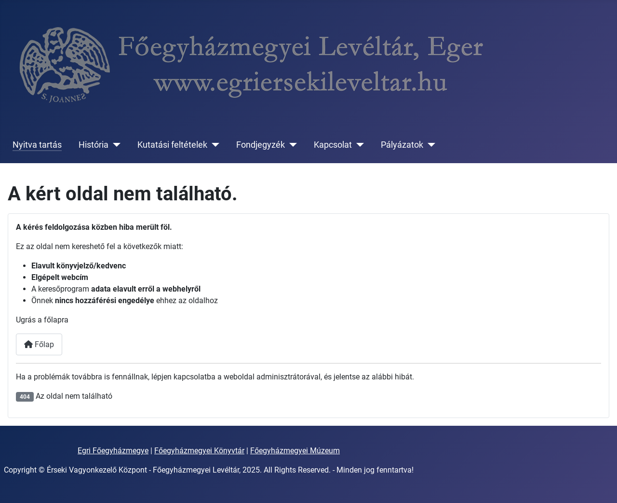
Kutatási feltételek (172, 145)
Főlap (39, 344)
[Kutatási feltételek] (213, 145)
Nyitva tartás (37, 145)
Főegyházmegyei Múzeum (295, 450)
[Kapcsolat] (358, 145)
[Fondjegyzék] (291, 145)
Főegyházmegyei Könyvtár (199, 450)
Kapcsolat (333, 145)
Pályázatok (402, 145)
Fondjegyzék (260, 145)
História (93, 145)
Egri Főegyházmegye (113, 450)
